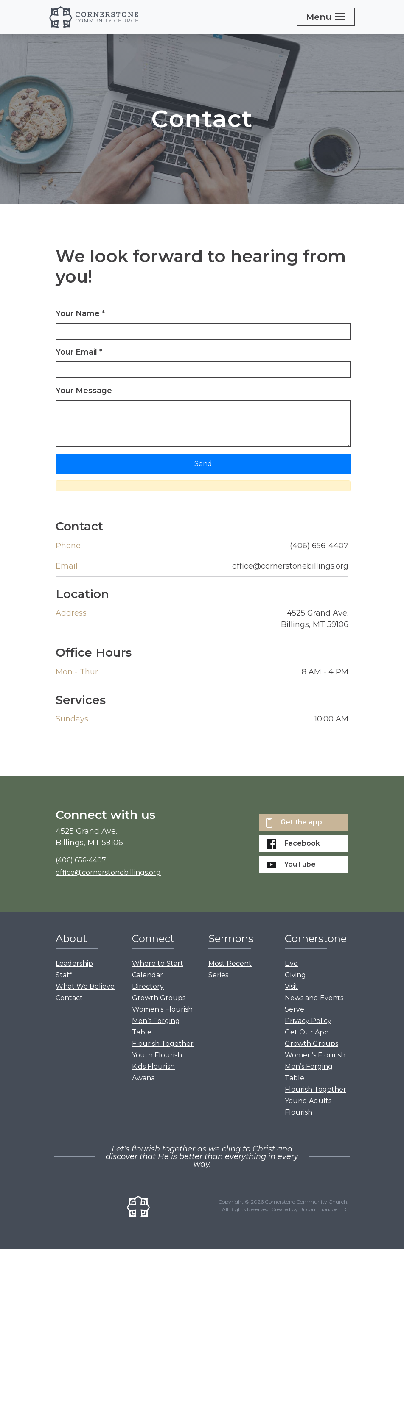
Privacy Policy (308, 1021)
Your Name (80, 313)
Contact (69, 998)
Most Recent (230, 964)
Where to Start (157, 964)
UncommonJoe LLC (323, 1209)
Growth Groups (158, 998)
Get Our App (307, 1032)
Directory (148, 986)
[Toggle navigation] (326, 17)
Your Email (79, 352)
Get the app (294, 823)
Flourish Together (163, 1044)
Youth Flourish (157, 1055)
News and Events (314, 998)
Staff (64, 975)
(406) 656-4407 (319, 545)
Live (291, 964)
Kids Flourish (153, 1066)
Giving (295, 975)
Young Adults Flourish (308, 1106)
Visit (291, 986)
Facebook (293, 844)
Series (218, 975)
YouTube (291, 864)
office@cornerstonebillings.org (290, 566)
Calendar (147, 975)
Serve (294, 1009)
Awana (143, 1078)
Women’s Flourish (162, 1009)
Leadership (74, 964)
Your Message (84, 390)
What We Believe (85, 986)
